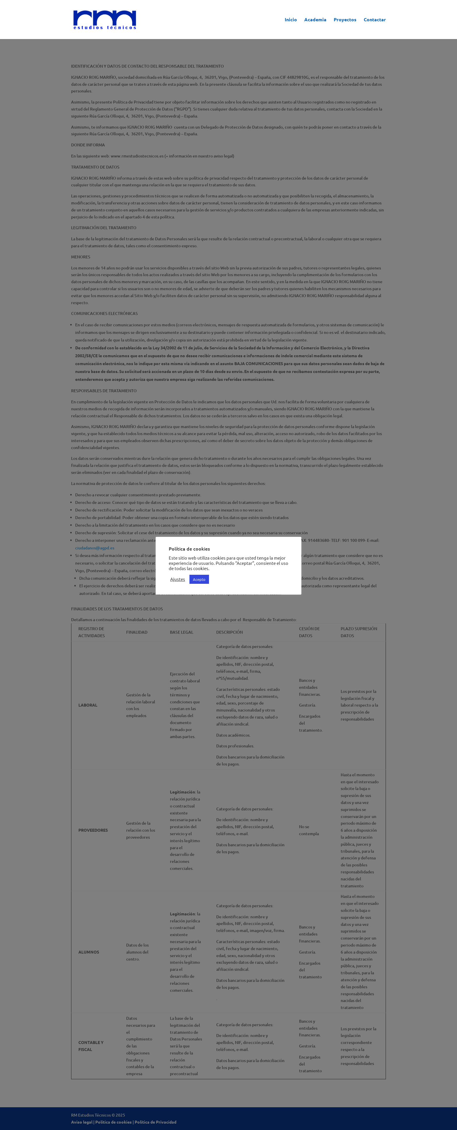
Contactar (375, 19)
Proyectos (345, 19)
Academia (315, 19)
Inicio (291, 19)
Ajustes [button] (177, 579)
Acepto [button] (199, 579)
